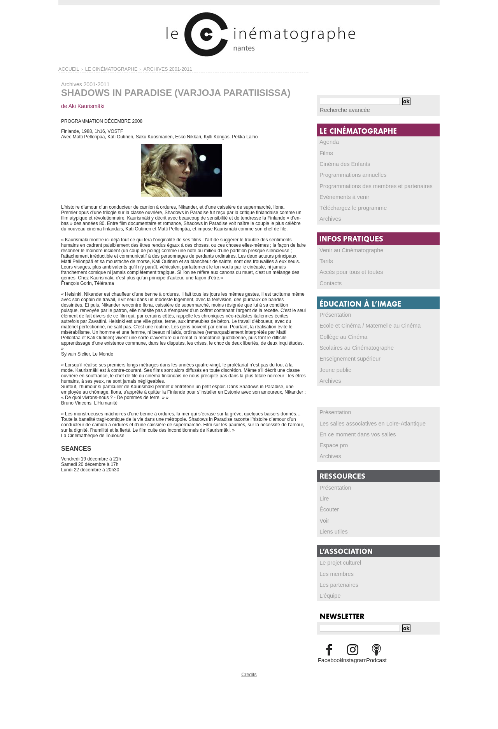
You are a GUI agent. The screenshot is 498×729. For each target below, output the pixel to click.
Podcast (376, 655)
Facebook (329, 655)
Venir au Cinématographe (346, 248)
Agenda (328, 141)
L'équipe (328, 591)
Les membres (334, 569)
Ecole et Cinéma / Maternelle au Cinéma (361, 323)
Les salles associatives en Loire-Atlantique (364, 420)
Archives (329, 217)
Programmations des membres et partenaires (367, 184)
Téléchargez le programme (347, 206)
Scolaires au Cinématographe (350, 345)
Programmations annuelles (347, 173)
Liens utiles (331, 527)
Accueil (66, 68)
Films (325, 152)
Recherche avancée (340, 109)
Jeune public (333, 367)
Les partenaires (336, 580)
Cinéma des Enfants (341, 163)
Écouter (328, 505)
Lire (324, 494)
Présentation (333, 312)
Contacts (329, 281)
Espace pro (332, 442)
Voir (324, 516)
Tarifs (325, 259)
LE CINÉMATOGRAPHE (98, 68)
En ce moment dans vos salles (351, 431)
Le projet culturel (337, 558)
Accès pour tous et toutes (346, 270)
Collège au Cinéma (339, 334)
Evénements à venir (340, 195)
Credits (249, 668)
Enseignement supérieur (345, 356)
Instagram (352, 655)
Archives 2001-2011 (141, 68)
